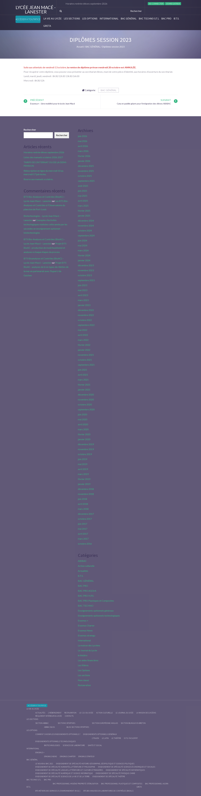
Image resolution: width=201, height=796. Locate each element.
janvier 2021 (84, 389)
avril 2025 (83, 200)
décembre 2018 (86, 489)
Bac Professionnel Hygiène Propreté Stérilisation (75, 783)
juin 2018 (82, 498)
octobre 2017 (85, 518)
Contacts (69, 716)
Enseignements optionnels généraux (96, 610)
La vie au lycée (52, 18)
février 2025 (84, 210)
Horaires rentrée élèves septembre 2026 (86, 3)
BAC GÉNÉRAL (128, 18)
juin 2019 (82, 459)
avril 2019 (83, 469)
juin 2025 (82, 190)
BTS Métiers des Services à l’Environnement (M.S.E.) (57, 791)
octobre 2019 (85, 454)
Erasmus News (85, 630)
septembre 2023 (86, 280)
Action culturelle (86, 565)
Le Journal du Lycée (87, 650)
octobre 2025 (85, 175)
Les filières (83, 665)
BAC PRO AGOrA (87, 590)
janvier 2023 (84, 305)
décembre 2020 (86, 394)
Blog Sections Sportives (78, 727)
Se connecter (156, 3)
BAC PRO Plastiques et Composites (96, 600)
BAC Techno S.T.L (149, 18)
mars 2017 (83, 538)
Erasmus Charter (86, 625)
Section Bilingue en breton (133, 723)
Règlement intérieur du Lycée (48, 716)
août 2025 (83, 185)
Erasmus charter (67, 756)
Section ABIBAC (42, 723)
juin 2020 (82, 414)
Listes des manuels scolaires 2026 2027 (43, 157)
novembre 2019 (86, 449)
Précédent (37, 100)
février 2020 (84, 434)
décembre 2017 (86, 513)
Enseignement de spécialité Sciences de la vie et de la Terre (62, 776)
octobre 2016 (85, 543)
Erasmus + (83, 620)
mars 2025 (83, 205)
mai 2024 (82, 245)
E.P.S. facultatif (131, 738)
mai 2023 (82, 290)
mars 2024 (83, 250)
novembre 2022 (86, 315)
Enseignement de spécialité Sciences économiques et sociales (126, 767)
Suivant (166, 100)
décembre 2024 (86, 220)
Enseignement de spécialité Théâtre (109, 776)
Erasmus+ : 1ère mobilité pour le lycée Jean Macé (52, 103)
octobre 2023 (85, 275)
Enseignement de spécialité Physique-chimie (115, 773)
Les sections (72, 18)
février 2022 (84, 344)
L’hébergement (54, 713)
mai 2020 (82, 419)
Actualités (83, 570)
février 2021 (84, 384)
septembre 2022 (86, 325)
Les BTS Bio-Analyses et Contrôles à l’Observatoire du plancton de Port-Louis (46, 205)
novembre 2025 (86, 170)
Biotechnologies (52, 745)
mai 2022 (82, 329)
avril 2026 (83, 146)
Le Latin (105, 738)
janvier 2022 (84, 349)
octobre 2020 (85, 404)
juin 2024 (82, 240)
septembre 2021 (86, 364)
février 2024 (84, 255)
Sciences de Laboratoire (74, 745)
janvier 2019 (84, 484)
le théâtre (82, 655)
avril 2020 (83, 424)
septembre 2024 (86, 235)
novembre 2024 (86, 225)
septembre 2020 (86, 409)
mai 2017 (82, 528)
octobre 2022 (85, 320)
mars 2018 (83, 508)
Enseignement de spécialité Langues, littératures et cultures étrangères (69, 770)
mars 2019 (83, 474)
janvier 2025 (84, 215)
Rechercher (30, 129)
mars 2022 (83, 339)
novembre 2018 (86, 494)
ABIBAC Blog (49, 727)
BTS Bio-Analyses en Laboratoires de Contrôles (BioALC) (108, 791)
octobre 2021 (85, 359)
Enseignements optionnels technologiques (99, 615)
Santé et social (95, 745)
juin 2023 (82, 285)
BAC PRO (166, 18)
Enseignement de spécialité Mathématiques (125, 770)
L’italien (95, 738)
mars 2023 (83, 300)
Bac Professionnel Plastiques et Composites (121, 783)
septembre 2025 (86, 180)
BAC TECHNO (85, 605)
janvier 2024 (84, 260)
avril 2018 (83, 503)
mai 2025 (82, 195)
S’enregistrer (173, 3)
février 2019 (84, 479)
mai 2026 (82, 141)
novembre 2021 (86, 354)
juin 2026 (82, 136)
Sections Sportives (66, 723)
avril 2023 (83, 295)
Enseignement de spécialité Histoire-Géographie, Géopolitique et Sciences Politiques (95, 763)
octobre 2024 (85, 230)
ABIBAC (82, 560)
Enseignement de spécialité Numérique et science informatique (64, 773)
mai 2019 (82, 464)
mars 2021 (83, 379)
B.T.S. (176, 18)
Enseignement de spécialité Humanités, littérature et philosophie (65, 767)
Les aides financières (88, 660)
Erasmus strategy (86, 635)
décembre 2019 (86, 444)
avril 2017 (83, 533)
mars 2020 (83, 429)
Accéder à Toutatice (28, 19)
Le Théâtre (116, 738)
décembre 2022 (86, 310)
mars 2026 (83, 151)
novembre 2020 (86, 399)
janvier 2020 (84, 439)
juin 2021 (82, 369)
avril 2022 (83, 334)
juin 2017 (82, 523)
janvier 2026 (84, 160)
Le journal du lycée (124, 713)
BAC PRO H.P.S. (86, 595)
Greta (47, 25)
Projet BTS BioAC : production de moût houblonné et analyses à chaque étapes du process (45, 247)
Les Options (89, 18)
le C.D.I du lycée (86, 713)
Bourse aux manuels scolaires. (38, 179)
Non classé (83, 680)
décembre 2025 (86, 165)
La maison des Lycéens (89, 645)
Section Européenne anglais (105, 723)
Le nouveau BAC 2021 (44, 763)
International (109, 18)
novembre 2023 (86, 270)
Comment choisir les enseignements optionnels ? (57, 734)
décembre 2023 (86, 265)
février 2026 (84, 156)
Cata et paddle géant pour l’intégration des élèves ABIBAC (144, 103)
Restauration (84, 685)
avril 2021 (83, 374)
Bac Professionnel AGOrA (156, 783)
